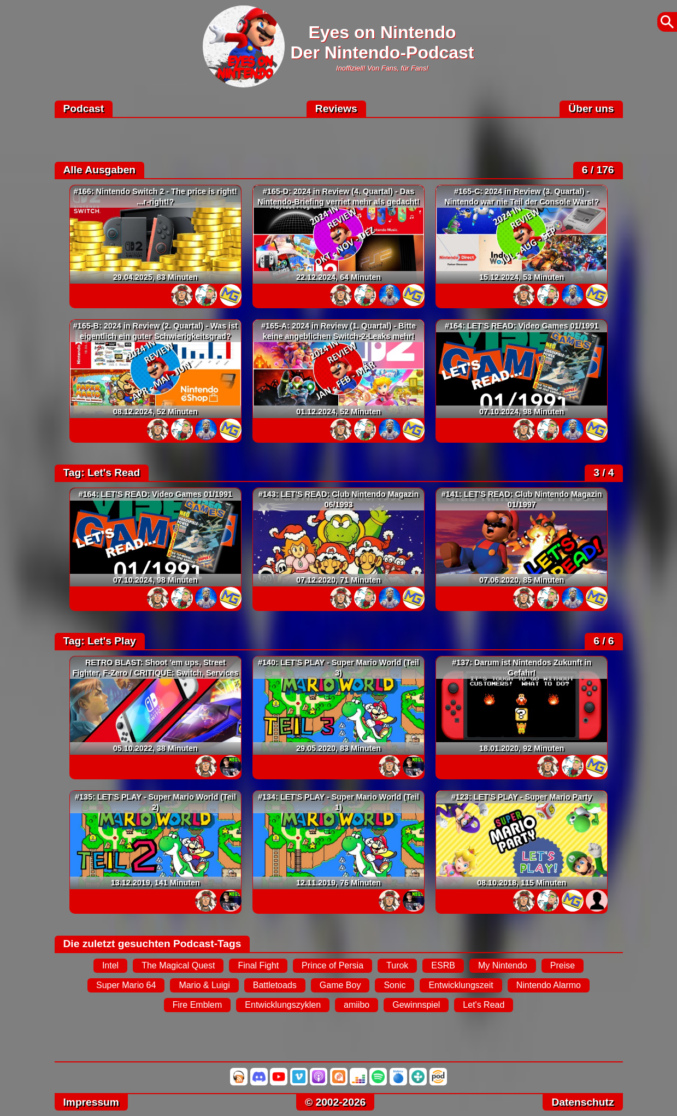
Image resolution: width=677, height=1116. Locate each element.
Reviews (336, 108)
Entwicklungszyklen (283, 1004)
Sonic (394, 985)
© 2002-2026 (335, 1102)
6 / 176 (598, 169)
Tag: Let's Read (101, 472)
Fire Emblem (197, 1004)
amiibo (356, 1004)
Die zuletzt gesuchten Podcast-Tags (152, 943)
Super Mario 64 (126, 985)
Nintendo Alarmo (548, 985)
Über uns (591, 108)
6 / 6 (603, 641)
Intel (110, 965)
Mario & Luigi (204, 985)
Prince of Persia (332, 965)
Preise (562, 965)
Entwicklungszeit (460, 985)
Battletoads (275, 985)
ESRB (443, 965)
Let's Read (483, 1004)
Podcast (83, 108)
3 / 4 (603, 472)
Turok (397, 965)
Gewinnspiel (416, 1004)
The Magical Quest (178, 965)
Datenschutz (582, 1102)
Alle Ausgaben (99, 169)
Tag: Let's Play (99, 641)
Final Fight (258, 965)
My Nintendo (502, 965)
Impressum (91, 1102)
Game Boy (340, 985)
